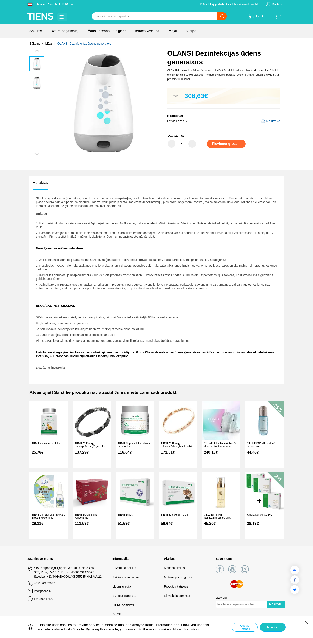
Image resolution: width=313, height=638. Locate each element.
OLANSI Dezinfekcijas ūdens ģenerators (84, 43)
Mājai (50, 43)
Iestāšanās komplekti (247, 4)
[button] (178, 121)
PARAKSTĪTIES (276, 604)
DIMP (204, 4)
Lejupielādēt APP (220, 4)
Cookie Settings (245, 627)
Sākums (36, 43)
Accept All (273, 627)
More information (186, 629)
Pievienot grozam (226, 144)
